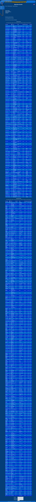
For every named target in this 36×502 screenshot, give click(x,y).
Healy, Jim (6, 275)
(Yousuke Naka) (6, 221)
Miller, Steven (7, 177)
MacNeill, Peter (6, 308)
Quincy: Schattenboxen (15, 95)
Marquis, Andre (6, 235)
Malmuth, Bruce (7, 165)
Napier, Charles (7, 42)
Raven (12, 259)
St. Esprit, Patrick (6, 259)
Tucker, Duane (6, 240)
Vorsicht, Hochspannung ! (13, 388)
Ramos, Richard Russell (6, 363)
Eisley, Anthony (6, 272)
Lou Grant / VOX (13, 228)
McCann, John (7, 183)
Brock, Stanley (6, 329)
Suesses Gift (12, 430)
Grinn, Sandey (6, 208)
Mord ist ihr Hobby (12, 238)
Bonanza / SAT (13, 312)
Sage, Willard (7, 312)
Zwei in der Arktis (14, 191)
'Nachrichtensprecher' (8, 124)
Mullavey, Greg (7, 69)
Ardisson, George (7, 196)
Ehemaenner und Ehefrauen (15, 98)
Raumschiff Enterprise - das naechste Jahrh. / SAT (13, 257)
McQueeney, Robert (7, 356)
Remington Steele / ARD (12, 336)
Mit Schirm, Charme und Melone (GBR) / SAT (13, 281)
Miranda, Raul (7, 167)
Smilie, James (7, 427)
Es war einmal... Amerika (13, 299)
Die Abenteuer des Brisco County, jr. (13, 240)
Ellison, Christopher (7, 388)
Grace (12, 236)
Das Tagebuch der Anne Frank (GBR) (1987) (15, 65)
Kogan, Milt (6, 234)
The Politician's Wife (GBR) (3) (15, 32)
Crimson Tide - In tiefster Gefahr (15, 45)
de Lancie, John (7, 113)
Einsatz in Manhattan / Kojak (12, 333)
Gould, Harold (7, 250)
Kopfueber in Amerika (14, 164)
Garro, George (6, 339)
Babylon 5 (12, 208)
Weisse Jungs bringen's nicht (15, 107)
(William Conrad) (6, 379)
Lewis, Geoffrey (6, 391)
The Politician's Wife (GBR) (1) (15, 29)
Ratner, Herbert (6, 365)
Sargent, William (6, 398)
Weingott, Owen (6, 297)
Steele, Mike (7, 373)
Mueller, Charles (6, 422)
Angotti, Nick (7, 482)
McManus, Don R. (6, 236)
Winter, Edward (6, 376)
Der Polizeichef (13, 233)
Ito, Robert (6, 95)
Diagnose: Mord (13, 231)
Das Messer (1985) (14, 171)
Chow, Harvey (7, 386)
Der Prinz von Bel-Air (12, 268)
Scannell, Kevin (7, 105)
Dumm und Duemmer (14, 53)
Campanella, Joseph (7, 384)
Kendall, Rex (7, 63)
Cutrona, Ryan (6, 270)
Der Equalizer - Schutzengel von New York (13, 400)
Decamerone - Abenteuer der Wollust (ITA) (15, 102)
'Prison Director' (6, 476)
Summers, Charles (6, 447)
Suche (1, 6)
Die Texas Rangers (12, 266)
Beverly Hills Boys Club (14, 157)
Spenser (12, 405)
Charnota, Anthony (6, 332)
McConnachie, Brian (8, 98)
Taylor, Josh (7, 295)
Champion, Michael (6, 225)
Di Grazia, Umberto (7, 78)
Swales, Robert (6, 402)
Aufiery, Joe (6, 405)
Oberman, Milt (7, 473)
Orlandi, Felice (6, 255)
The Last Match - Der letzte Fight (15, 109)
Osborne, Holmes (7, 155)
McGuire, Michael (6, 462)
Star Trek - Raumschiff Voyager (12, 210)
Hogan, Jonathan (7, 151)
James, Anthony (6, 461)
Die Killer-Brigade (14, 136)
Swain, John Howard (7, 468)
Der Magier (12, 495)
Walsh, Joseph (7, 51)
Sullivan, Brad (7, 400)
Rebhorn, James (7, 119)
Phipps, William (6, 360)
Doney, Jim (6, 249)
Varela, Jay (6, 217)
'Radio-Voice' (7, 175)
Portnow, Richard (7, 118)
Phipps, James (6, 494)
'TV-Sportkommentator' (7, 126)
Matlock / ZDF (13, 375)
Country (14, 114)
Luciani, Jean (7, 39)
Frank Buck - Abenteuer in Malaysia (12, 254)
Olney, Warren (7, 45)
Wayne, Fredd (7, 244)
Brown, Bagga (6, 246)
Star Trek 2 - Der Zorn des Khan (15, 192)
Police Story (12, 234)
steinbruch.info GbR (19, 501)
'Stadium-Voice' (7, 109)
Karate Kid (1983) (14, 180)
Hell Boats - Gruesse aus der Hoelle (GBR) (15, 104)
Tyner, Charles (7, 158)
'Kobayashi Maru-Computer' (7, 192)
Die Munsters (12, 360)
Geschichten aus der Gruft (12, 206)
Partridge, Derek (6, 463)
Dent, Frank (6, 228)
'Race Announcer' (6, 469)
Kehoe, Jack (7, 188)
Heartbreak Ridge (14, 161)
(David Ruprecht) (7, 195)
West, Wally (6, 317)
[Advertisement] (22, 12)
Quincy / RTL (12, 318)
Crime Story (12, 422)
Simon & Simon (13, 394)
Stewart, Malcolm (6, 374)
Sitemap (11, 501)
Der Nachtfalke (13, 367)
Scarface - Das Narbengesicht (15, 183)
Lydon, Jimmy (7, 283)
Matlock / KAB (13, 207)
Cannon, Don (7, 59)
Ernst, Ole (6, 141)
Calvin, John (7, 408)
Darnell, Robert (6, 435)
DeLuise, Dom (7, 454)
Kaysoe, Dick (7, 146)
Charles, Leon (7, 265)
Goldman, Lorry (6, 230)
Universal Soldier (14, 106)
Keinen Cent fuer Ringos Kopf (15, 196)
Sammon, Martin (6, 367)
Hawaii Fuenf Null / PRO (12, 249)
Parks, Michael (6, 311)
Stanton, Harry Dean (8, 123)
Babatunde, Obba (7, 110)
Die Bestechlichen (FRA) (15, 26)
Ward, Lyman (7, 375)
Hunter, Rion (7, 132)
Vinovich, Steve (6, 243)
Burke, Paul (6, 407)
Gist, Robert (7, 340)
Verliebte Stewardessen (13, 305)
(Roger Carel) (7, 321)
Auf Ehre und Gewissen (14, 51)
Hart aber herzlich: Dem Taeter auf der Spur (15, 69)
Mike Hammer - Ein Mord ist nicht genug (15, 170)
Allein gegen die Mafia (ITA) (13, 337)
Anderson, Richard (6, 324)
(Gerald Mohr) (7, 302)
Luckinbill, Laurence (6, 419)
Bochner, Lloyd (6, 406)
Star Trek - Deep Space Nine (13, 212)
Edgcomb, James (6, 456)
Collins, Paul (7, 227)
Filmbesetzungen (18, 21)
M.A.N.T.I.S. (12, 218)
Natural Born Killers (14, 62)
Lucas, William (6, 281)
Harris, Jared (7, 36)
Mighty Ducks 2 (15, 60)
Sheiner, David (6, 313)
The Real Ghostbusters (13, 320)
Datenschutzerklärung (23, 501)
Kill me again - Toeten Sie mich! (15, 124)
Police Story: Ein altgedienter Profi (15, 132)
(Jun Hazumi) (7, 204)
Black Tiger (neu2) (14, 85)
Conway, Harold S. (7, 75)
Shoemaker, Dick (7, 85)
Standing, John (6, 371)
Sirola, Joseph (6, 315)
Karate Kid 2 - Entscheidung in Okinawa (15, 166)
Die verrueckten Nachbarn (15, 194)
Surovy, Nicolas (6, 215)
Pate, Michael (7, 359)
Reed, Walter (7, 366)
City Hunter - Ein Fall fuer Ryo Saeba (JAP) (13, 204)
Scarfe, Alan (7, 257)
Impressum (13, 501)
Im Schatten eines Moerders (15, 80)
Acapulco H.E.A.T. (12, 227)
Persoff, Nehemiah (6, 288)
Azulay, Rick (7, 88)
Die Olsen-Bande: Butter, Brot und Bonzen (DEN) (15, 146)
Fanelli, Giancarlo (7, 128)
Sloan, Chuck (7, 426)
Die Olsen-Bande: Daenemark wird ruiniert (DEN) (15, 141)
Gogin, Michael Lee (7, 470)
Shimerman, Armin (7, 135)
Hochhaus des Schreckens (15, 88)
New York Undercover (12, 219)
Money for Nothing (14, 59)
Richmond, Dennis (7, 46)
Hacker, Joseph (6, 231)
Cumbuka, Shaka (6, 453)
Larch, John (7, 390)
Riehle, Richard (6, 290)
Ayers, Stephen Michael (6, 224)
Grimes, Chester (6, 485)
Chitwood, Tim (7, 159)
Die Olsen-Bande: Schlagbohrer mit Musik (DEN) (15, 144)
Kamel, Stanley (6, 278)
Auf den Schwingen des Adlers (15, 168)
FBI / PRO (12, 275)
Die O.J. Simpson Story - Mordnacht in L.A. (15, 55)
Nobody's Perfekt (14, 159)
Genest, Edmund (6, 413)
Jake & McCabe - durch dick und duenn (13, 278)
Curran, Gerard (6, 207)
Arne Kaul (30, 501)
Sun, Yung (6, 169)
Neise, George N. (6, 286)
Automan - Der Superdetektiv (13, 441)
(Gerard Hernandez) (6, 477)
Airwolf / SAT (12, 466)
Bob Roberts (14, 94)
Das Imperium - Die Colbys (13, 458)
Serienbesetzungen (18, 198)
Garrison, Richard (6, 458)
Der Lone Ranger (12, 379)
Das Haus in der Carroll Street (15, 151)
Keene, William (6, 418)
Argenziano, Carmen (7, 452)
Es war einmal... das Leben (13, 321)
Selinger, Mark (6, 466)
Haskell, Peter (7, 232)
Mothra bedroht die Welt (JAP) (15, 75)
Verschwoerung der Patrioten (15, 50)
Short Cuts (14, 79)
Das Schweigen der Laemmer (15, 110)
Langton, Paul (7, 348)
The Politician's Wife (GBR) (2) (15, 30)
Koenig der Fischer (14, 113)
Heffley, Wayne (6, 276)
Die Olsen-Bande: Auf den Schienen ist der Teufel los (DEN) (15, 139)
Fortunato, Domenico (6, 337)
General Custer (13, 274)
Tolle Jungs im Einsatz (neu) (15, 84)
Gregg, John (7, 415)
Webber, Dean (7, 171)
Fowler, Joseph (7, 60)
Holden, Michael (6, 441)
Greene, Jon (7, 414)
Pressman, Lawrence (6, 212)
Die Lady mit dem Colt (12, 355)
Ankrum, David (6, 430)
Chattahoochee (15, 118)
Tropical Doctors (13, 246)
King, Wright (7, 279)
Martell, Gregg (6, 421)
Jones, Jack (7, 305)
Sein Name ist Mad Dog (15, 73)
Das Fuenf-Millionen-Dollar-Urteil (15, 100)
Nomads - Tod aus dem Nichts (15, 148)
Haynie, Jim (6, 114)
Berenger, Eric (7, 90)
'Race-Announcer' (6, 449)
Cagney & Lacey (13, 217)
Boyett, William (6, 328)
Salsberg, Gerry (7, 50)
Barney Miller (12, 329)
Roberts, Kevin (6, 445)
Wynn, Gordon (6, 378)
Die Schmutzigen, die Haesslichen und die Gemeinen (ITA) (15, 128)
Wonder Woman (13, 265)
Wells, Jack (6, 245)
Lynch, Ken (6, 349)
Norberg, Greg (6, 394)
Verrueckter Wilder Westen (13, 411)
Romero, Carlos (6, 424)
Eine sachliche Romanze (15, 27)
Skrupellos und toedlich (15, 44)
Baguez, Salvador (6, 325)
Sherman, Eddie (6, 370)
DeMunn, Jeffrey (7, 77)
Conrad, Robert (7, 74)
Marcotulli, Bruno (6, 284)
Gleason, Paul (7, 273)
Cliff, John (6, 266)
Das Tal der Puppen (12, 491)
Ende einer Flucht (14, 39)
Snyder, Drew (7, 106)
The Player (14, 105)
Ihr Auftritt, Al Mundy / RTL (12, 406)
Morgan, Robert (6, 358)
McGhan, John (6, 443)
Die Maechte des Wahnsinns (15, 57)
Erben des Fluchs (12, 374)
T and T (12, 308)
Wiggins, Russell (6, 490)
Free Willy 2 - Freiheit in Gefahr (14, 38)
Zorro (11, 222)
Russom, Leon (7, 48)
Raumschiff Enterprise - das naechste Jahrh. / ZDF (13, 293)
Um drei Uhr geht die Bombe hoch (15, 117)
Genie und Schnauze (14, 134)
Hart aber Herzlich (12, 469)
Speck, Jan (6, 122)
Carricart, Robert (6, 331)
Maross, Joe (7, 352)
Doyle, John (7, 34)
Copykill (14, 46)
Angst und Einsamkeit (14, 126)
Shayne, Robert (7, 84)
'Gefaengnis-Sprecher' (7, 172)
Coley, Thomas (6, 334)
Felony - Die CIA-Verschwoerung (15, 42)
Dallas (12, 414)
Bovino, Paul (7, 433)
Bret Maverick (13, 485)
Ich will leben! (15, 123)
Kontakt (8, 501)
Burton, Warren (6, 206)
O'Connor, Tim (7, 117)
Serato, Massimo (6, 213)
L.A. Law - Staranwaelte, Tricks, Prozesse (13, 270)
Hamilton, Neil (7, 345)
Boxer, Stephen (7, 29)
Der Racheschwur (15, 74)
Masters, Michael (6, 353)
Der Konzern (14, 77)
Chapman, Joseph (6, 409)
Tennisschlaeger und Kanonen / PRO (13, 214)
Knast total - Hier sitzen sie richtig (15, 172)
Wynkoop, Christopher (7, 185)
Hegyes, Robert (7, 94)
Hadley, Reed (7, 274)
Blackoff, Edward (6, 431)
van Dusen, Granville (6, 242)
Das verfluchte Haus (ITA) (15, 78)
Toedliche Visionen (14, 87)
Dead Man (14, 36)
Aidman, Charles (6, 381)
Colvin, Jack (7, 93)
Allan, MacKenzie (6, 450)
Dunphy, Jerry (7, 79)
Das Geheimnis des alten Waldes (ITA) (15, 67)
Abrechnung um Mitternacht (15, 187)
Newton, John (7, 287)
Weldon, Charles (6, 219)
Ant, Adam (6, 148)
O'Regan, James (6, 310)
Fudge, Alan (7, 412)
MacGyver (12, 235)
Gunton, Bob (7, 130)
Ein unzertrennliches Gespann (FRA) (15, 90)
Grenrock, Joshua (6, 459)
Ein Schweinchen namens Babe (15, 34)
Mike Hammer (13, 454)
